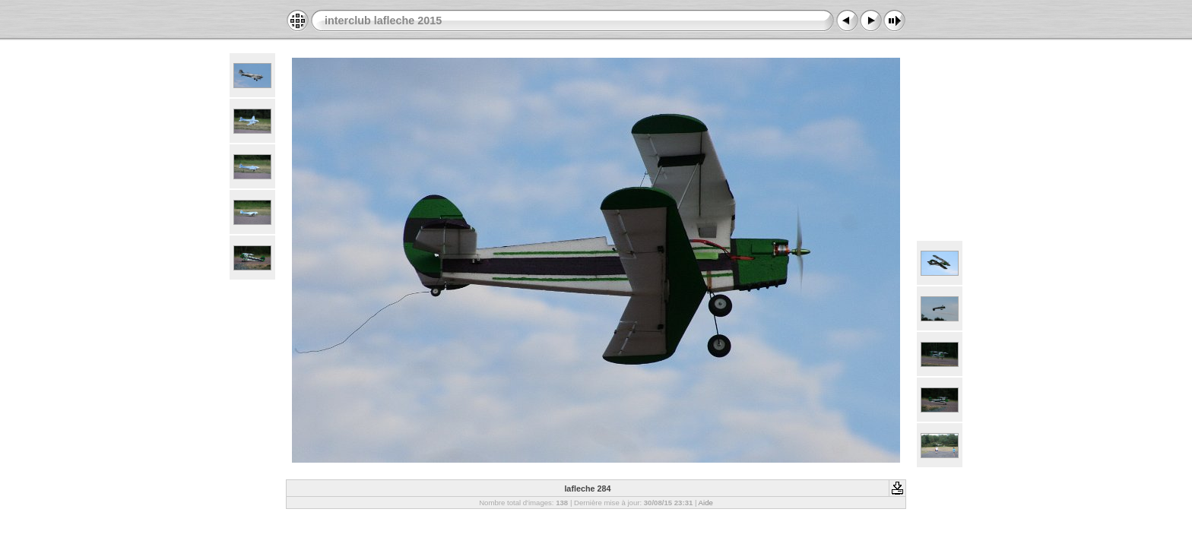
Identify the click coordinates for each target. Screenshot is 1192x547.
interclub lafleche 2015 (383, 20)
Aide (706, 502)
